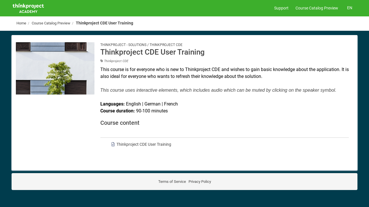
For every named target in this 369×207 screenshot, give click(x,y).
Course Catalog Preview (316, 8)
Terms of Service (172, 181)
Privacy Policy (199, 181)
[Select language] (349, 8)
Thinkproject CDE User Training (104, 23)
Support (281, 8)
